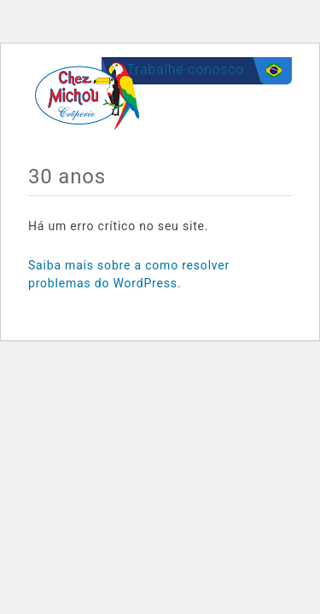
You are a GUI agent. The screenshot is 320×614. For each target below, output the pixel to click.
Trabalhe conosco (185, 69)
